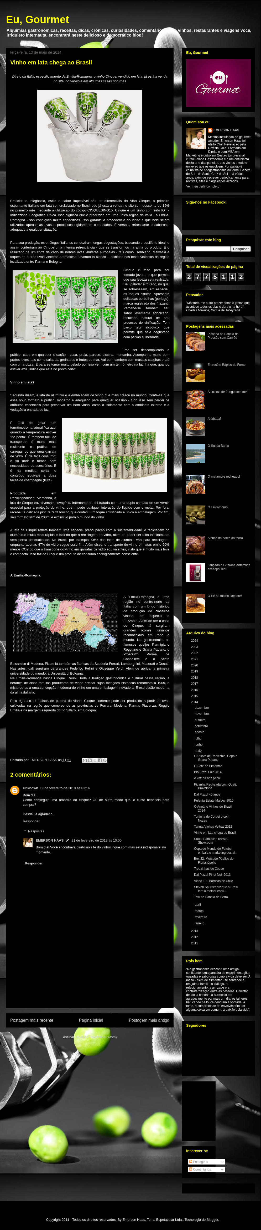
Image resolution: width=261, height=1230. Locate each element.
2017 (195, 684)
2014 (195, 702)
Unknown (30, 788)
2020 (195, 665)
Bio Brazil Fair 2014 (208, 772)
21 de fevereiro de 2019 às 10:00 (96, 840)
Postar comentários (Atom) (96, 1037)
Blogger (212, 1220)
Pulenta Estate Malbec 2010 (213, 800)
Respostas (36, 831)
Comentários (200, 1169)
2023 (195, 647)
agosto (200, 732)
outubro (200, 720)
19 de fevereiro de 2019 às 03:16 (65, 788)
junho (199, 744)
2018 (195, 678)
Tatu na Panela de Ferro (211, 897)
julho (198, 738)
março (200, 911)
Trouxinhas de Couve (209, 868)
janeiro (200, 923)
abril (198, 905)
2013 (195, 931)
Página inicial (91, 1020)
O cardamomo (218, 507)
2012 (195, 937)
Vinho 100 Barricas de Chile (213, 881)
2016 (195, 690)
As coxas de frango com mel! (228, 392)
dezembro (202, 708)
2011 (195, 943)
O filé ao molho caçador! (225, 596)
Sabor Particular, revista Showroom (210, 840)
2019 (195, 671)
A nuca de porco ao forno (225, 538)
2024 (195, 640)
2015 (195, 696)
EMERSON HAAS (50, 840)
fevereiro (201, 917)
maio (198, 750)
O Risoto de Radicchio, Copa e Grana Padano (215, 758)
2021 (195, 659)
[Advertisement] (90, 977)
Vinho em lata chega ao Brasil (215, 832)
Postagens (198, 1162)
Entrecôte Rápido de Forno (227, 365)
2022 (195, 653)
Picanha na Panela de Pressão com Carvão (223, 336)
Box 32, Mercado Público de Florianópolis (213, 860)
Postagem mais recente (31, 1020)
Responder (31, 821)
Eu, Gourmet (37, 19)
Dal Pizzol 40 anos (207, 794)
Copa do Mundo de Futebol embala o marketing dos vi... (215, 850)
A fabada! (214, 419)
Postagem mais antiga (149, 1020)
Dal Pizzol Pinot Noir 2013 (212, 875)
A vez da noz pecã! (207, 778)
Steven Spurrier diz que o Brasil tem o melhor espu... (216, 889)
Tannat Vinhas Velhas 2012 (213, 826)
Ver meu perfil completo (202, 186)
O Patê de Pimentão (208, 766)
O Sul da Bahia (218, 446)
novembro (202, 714)
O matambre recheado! (224, 476)
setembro (202, 726)
